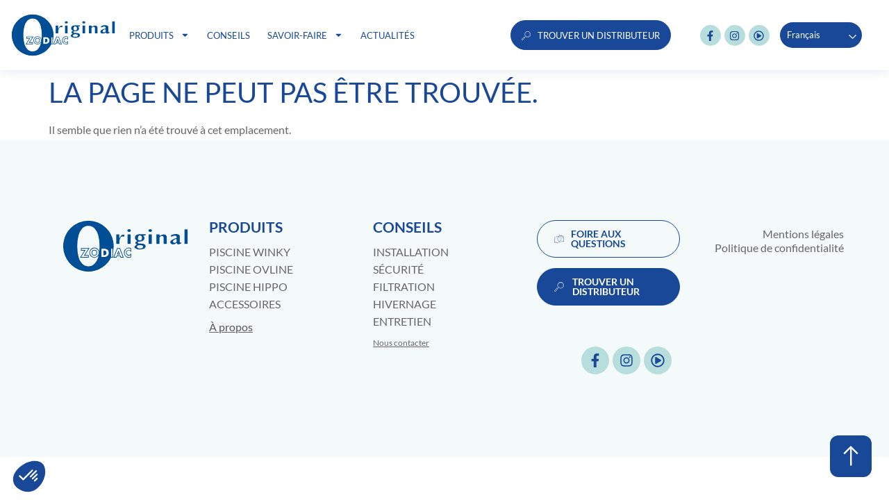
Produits (159, 35)
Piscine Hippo (248, 286)
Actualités (387, 35)
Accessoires (245, 303)
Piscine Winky (249, 251)
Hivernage (404, 303)
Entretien (402, 321)
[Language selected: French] (821, 35)
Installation (411, 251)
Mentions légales (803, 233)
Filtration (404, 286)
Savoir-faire (305, 35)
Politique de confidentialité (779, 247)
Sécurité (398, 269)
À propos (231, 326)
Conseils (228, 35)
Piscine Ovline (251, 269)
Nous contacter (401, 343)
